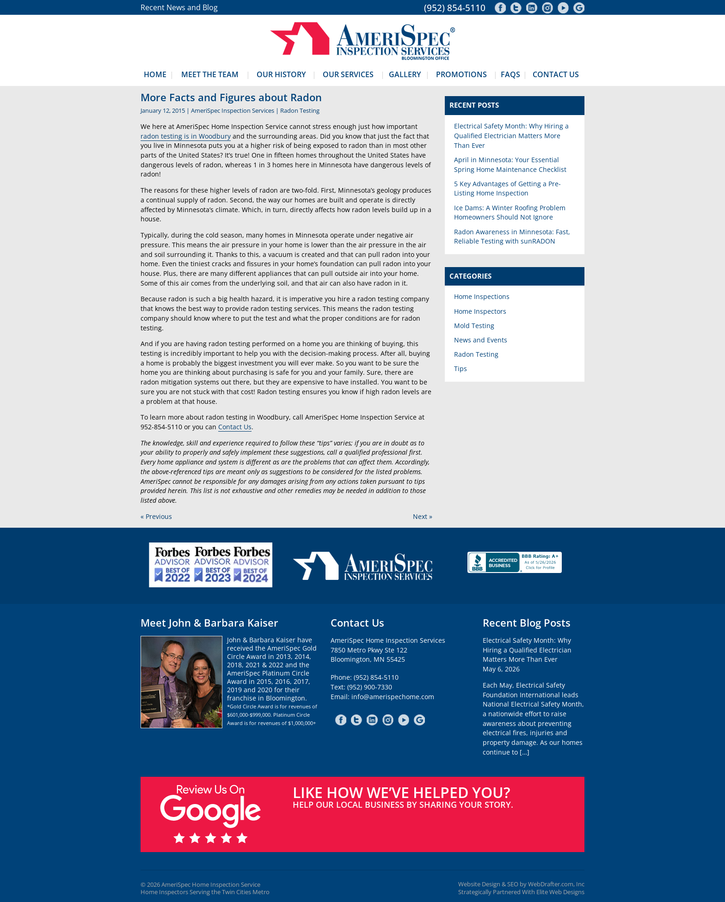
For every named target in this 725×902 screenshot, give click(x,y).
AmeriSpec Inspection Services (232, 110)
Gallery (405, 74)
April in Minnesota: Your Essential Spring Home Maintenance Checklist (510, 164)
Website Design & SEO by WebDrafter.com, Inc (521, 884)
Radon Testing (299, 110)
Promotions (461, 74)
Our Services (348, 74)
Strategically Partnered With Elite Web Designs (521, 892)
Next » (422, 516)
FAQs (510, 74)
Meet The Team (210, 74)
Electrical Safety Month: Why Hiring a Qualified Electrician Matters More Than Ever (511, 135)
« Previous (156, 516)
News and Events (480, 339)
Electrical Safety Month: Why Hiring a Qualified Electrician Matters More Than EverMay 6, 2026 (527, 654)
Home (155, 74)
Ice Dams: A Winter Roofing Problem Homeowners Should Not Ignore (509, 212)
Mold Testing (474, 325)
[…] (524, 752)
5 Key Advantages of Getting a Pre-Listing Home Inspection (507, 188)
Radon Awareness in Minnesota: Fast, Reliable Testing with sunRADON (512, 236)
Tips (460, 368)
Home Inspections (482, 296)
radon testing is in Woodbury (186, 136)
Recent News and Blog (179, 7)
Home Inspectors (480, 311)
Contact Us (556, 74)
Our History (281, 74)
